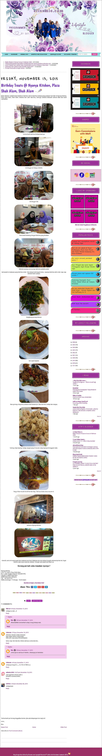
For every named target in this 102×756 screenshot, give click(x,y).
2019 (73, 360)
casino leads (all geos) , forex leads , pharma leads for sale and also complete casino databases (85, 410)
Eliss (12, 620)
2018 (73, 363)
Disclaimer (56, 754)
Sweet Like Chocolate (79, 407)
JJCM (28, 601)
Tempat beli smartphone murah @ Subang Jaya (83, 242)
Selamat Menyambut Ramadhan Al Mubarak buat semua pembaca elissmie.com (28, 63)
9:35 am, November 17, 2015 (24, 620)
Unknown (8, 632)
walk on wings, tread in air (80, 401)
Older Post (63, 727)
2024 (73, 347)
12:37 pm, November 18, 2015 (23, 672)
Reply (7, 613)
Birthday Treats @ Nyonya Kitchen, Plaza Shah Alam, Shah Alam (30, 88)
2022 (73, 352)
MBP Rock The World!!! (80, 304)
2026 (73, 342)
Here (21, 754)
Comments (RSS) (63, 754)
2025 (73, 345)
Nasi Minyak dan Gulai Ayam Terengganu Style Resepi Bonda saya (83, 267)
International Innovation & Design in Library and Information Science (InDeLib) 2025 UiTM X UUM (85, 448)
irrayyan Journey (77, 462)
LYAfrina (8, 684)
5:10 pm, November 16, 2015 (20, 632)
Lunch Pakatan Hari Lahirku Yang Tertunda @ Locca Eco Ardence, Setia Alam (26, 65)
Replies (10, 617)
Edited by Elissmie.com (29, 754)
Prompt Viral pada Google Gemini (15, 68)
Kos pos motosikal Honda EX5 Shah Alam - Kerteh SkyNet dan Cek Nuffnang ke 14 (83, 290)
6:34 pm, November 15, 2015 (19, 608)
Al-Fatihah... (76, 310)
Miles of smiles (77, 395)
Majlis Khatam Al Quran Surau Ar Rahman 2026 (18, 62)
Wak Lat (8, 608)
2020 (73, 358)
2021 (73, 355)
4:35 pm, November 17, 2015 (20, 662)
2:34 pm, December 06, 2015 (19, 684)
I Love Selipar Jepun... (79, 439)
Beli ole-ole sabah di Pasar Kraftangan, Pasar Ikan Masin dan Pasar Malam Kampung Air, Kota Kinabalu (83, 251)
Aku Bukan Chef (39, 583)
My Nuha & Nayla (29, 583)
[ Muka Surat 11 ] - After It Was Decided (84, 441)
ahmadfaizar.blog (78, 445)
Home (34, 727)
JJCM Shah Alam (37, 601)
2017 (73, 365)
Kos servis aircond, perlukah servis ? (82, 259)
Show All (99, 416)
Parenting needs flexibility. (80, 403)
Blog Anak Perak (77, 454)
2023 (73, 350)
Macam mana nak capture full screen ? (82, 274)
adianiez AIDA (10, 672)
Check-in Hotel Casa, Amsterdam (82, 397)
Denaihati (75, 388)
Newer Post (4, 727)
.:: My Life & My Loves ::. (79, 380)
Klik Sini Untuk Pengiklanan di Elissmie (85, 225)
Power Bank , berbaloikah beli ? (83, 298)
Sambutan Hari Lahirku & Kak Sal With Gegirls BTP (19, 66)
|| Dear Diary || (77, 432)
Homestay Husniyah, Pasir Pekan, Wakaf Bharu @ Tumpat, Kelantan (83, 282)
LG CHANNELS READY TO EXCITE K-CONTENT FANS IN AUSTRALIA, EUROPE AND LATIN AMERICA (85, 465)
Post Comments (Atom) (15, 731)
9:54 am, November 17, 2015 (24, 650)
